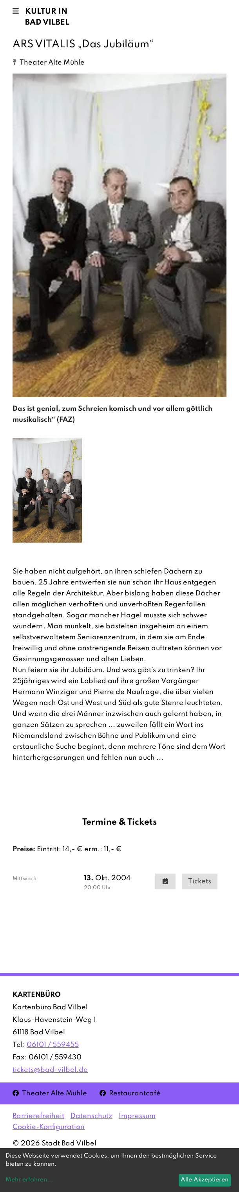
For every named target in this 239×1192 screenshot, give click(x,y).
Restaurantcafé (130, 1093)
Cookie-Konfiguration (49, 1127)
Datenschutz (91, 1116)
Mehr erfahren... (29, 1180)
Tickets (199, 881)
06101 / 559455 (53, 1044)
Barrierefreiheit (38, 1116)
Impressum (137, 1116)
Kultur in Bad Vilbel (47, 17)
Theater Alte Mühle (50, 1093)
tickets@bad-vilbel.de (50, 1069)
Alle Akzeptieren (204, 1180)
